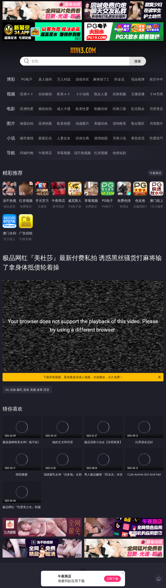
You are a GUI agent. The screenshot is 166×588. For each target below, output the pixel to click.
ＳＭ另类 (156, 94)
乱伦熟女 (138, 108)
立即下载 (112, 579)
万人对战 (63, 79)
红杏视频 (101, 153)
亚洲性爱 (26, 108)
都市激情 (26, 138)
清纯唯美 (119, 123)
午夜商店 (45, 153)
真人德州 (45, 79)
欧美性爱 (82, 108)
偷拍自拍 (45, 108)
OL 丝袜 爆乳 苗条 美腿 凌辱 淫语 (27, 390)
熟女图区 (138, 123)
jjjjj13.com (83, 50)
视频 (11, 94)
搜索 (137, 61)
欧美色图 (63, 123)
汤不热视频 (82, 153)
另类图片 (156, 123)
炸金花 (119, 79)
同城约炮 (26, 153)
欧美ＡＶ (63, 94)
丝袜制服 (119, 94)
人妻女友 (63, 138)
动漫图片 (82, 123)
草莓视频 (63, 153)
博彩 (11, 79)
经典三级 (119, 108)
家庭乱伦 (45, 138)
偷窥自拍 (26, 123)
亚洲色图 (45, 123)
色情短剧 (119, 153)
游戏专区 (82, 79)
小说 (11, 138)
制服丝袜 (101, 108)
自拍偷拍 (45, 94)
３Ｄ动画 (82, 94)
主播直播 (138, 94)
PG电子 (26, 79)
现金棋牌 (138, 79)
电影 (11, 108)
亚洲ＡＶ (26, 94)
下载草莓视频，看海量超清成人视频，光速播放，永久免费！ (102, 377)
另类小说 (119, 138)
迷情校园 (101, 138)
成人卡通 (63, 108)
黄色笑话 (138, 138)
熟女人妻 (101, 94)
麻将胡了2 (100, 79)
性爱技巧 (156, 138)
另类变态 (156, 108)
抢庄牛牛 (156, 79)
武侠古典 (82, 138)
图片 (11, 123)
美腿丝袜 (101, 123)
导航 (11, 153)
